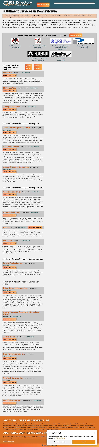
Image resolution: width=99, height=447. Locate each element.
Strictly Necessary (60, 442)
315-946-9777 (22, 228)
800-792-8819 (34, 212)
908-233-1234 (7, 356)
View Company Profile (9, 75)
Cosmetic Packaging (55, 15)
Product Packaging (24, 15)
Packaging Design (66, 15)
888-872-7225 (32, 106)
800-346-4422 (38, 400)
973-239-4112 (7, 380)
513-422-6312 (7, 130)
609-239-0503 (17, 316)
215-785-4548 (30, 337)
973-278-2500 (7, 290)
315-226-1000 (26, 240)
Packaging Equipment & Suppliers (39, 15)
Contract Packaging (28, 17)
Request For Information (37, 67)
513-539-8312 (35, 147)
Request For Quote (43, 4)
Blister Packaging (17, 17)
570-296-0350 (26, 72)
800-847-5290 (33, 88)
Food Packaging (39, 17)
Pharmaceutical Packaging (79, 15)
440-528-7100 (7, 169)
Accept (84, 442)
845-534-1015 (35, 192)
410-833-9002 (7, 265)
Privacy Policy (60, 438)
